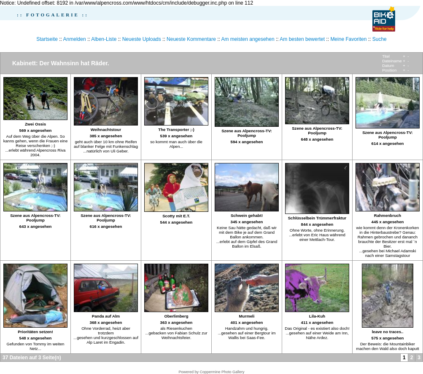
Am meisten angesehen (248, 39)
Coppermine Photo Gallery (221, 372)
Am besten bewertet (302, 39)
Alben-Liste (103, 39)
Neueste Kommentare (191, 39)
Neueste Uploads (141, 39)
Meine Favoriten (348, 39)
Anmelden (74, 39)
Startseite (47, 39)
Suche (379, 39)
